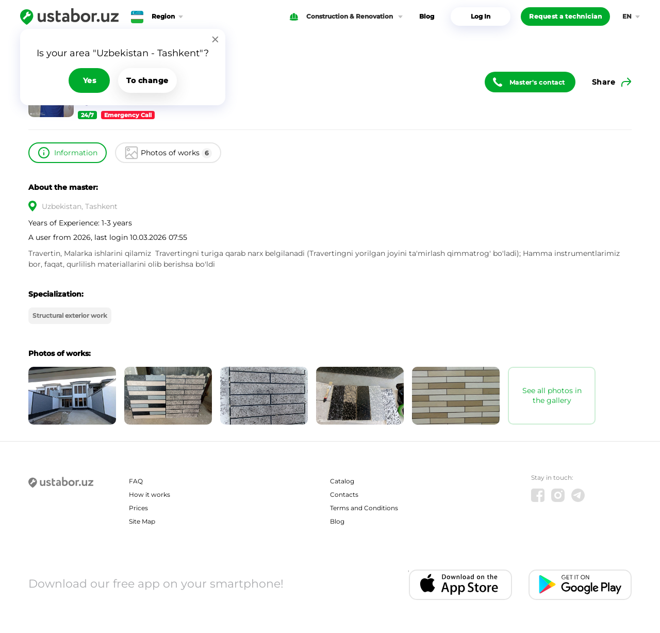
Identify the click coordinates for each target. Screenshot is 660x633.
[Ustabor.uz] (69, 16)
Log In (480, 16)
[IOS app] (460, 585)
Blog (426, 16)
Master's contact (537, 82)
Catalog (342, 481)
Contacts (344, 494)
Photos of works (176, 153)
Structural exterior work (69, 315)
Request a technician (565, 16)
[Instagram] (558, 495)
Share (604, 82)
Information (75, 152)
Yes (89, 80)
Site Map (142, 521)
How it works (149, 494)
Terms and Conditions (364, 508)
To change (147, 80)
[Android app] (580, 585)
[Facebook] (537, 495)
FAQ (136, 481)
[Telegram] (578, 495)
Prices (138, 508)
